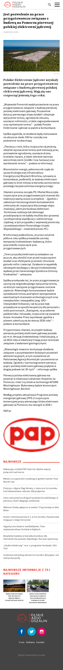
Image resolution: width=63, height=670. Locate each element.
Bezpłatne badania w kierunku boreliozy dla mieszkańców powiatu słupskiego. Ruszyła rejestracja (30, 537)
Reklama (30, 642)
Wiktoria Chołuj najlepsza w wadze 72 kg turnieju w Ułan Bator (31, 509)
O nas (22, 642)
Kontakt (40, 642)
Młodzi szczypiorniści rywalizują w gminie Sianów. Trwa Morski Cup (30, 480)
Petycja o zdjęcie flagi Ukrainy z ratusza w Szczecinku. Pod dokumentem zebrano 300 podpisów (30, 490)
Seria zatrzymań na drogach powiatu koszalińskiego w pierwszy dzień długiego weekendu (30, 499)
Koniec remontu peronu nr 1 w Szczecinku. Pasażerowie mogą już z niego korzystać (31, 518)
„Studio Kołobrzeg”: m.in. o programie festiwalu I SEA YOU (30, 547)
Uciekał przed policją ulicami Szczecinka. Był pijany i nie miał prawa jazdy (31, 556)
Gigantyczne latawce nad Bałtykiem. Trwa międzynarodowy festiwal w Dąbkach (24, 528)
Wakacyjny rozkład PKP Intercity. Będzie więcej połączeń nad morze (26, 471)
